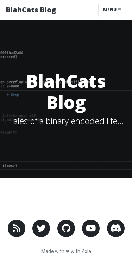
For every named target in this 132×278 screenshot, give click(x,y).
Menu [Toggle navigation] (112, 10)
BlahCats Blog (31, 9)
